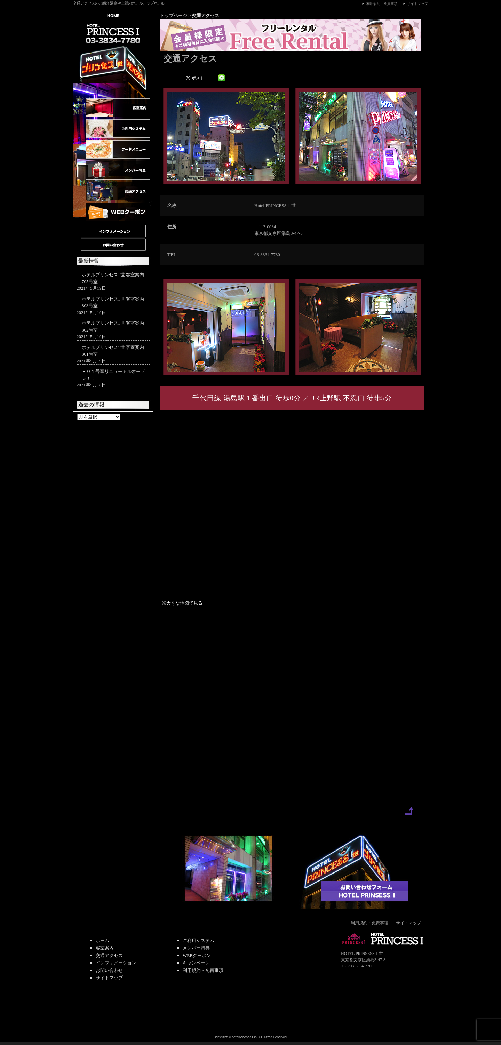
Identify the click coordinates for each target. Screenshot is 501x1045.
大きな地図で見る (184, 603)
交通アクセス (109, 955)
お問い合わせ (109, 970)
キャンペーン (196, 962)
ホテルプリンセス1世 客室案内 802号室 (113, 326)
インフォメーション (116, 962)
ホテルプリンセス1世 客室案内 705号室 (113, 278)
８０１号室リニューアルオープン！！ (113, 375)
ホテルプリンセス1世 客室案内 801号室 (113, 351)
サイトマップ (414, 4)
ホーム (102, 940)
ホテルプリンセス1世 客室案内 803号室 (113, 302)
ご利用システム (198, 940)
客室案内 (105, 947)
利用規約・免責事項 (379, 4)
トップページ (173, 15)
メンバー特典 (196, 947)
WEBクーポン (197, 955)
